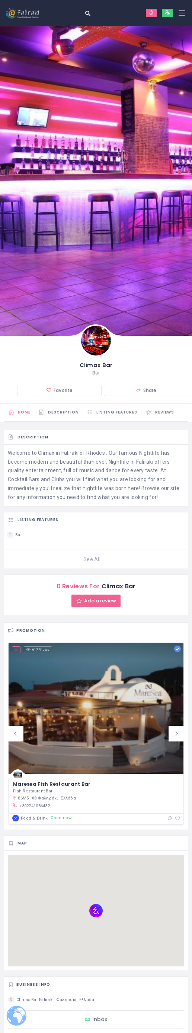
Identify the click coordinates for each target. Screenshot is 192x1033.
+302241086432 (31, 806)
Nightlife (149, 454)
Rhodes (95, 454)
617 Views (37, 650)
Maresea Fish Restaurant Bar (52, 784)
